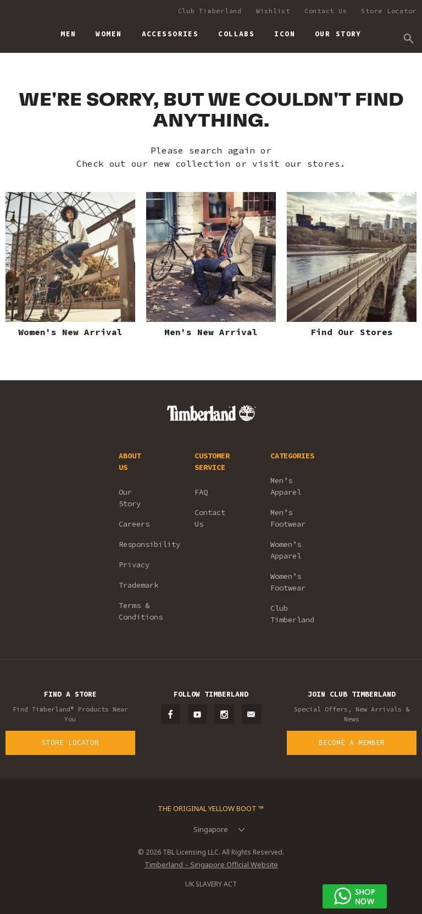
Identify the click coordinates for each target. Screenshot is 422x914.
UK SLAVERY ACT (211, 884)
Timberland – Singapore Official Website (211, 864)
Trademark (138, 585)
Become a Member (352, 742)
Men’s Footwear (288, 518)
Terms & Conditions (141, 611)
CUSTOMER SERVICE (212, 461)
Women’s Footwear (288, 582)
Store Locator (389, 11)
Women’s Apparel (285, 550)
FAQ (201, 492)
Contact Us (325, 11)
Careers (134, 524)
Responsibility (142, 544)
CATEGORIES (292, 456)
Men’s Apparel (285, 486)
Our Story (130, 497)
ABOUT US (130, 461)
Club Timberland (210, 11)
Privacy (134, 565)
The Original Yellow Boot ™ (211, 808)
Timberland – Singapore (16, 29)
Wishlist (273, 11)
